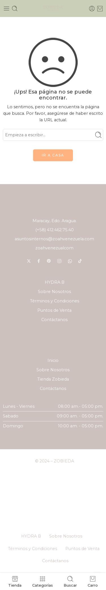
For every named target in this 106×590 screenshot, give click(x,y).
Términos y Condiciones (54, 301)
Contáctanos (54, 319)
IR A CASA (53, 155)
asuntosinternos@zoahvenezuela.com (54, 238)
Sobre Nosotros (54, 291)
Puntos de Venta (54, 310)
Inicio (53, 360)
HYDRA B (54, 282)
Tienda (14, 581)
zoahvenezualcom (54, 248)
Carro (93, 581)
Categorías (42, 581)
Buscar (70, 581)
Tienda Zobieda (53, 379)
